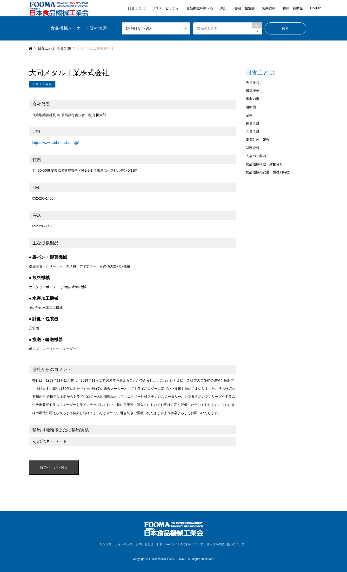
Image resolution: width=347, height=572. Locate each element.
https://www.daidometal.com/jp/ (55, 143)
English (315, 8)
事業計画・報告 (257, 139)
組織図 (251, 107)
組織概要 (252, 91)
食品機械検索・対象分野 (264, 164)
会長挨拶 (252, 83)
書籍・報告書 (244, 8)
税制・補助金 (293, 8)
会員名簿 (252, 131)
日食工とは (136, 8)
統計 (223, 8)
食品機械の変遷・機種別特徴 (268, 172)
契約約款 (268, 8)
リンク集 (105, 544)
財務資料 (252, 148)
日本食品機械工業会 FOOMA (167, 559)
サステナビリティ (165, 8)
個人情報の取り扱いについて (225, 544)
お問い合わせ (144, 544)
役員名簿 (252, 123)
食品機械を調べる (199, 8)
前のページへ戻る (53, 467)
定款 (249, 115)
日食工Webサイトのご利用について (180, 544)
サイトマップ (123, 544)
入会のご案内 (256, 156)
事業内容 (252, 99)
